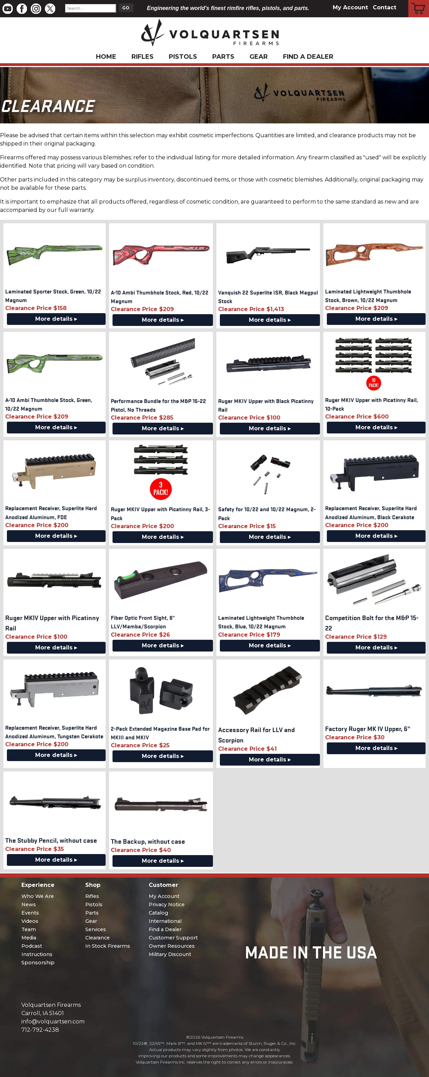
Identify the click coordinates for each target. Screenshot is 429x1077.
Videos (29, 921)
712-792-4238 (40, 1030)
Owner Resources (172, 946)
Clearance (97, 938)
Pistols (183, 56)
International (165, 921)
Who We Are (37, 896)
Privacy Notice (167, 904)
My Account (350, 7)
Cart (418, 1)
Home (106, 56)
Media (28, 938)
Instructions (36, 954)
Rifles (142, 56)
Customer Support (173, 938)
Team (28, 929)
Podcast (31, 946)
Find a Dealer (308, 56)
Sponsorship (38, 962)
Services (95, 929)
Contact (384, 7)
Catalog (158, 913)
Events (30, 913)
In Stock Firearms (107, 946)
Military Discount (170, 954)
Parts (223, 56)
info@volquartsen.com (53, 1021)
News (28, 904)
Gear (259, 56)
